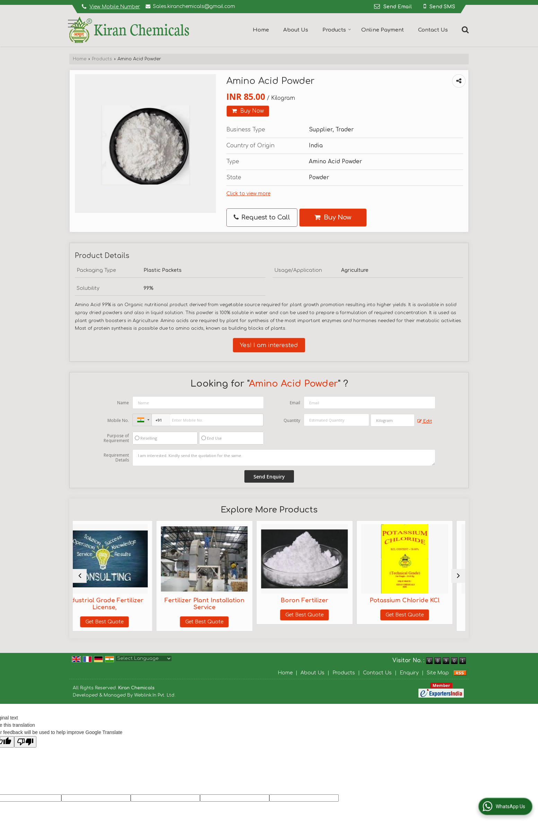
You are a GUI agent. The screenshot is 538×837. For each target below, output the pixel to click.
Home (261, 30)
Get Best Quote (121, 621)
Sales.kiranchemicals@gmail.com (194, 6)
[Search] (464, 29)
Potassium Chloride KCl (417, 600)
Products (336, 30)
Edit (424, 421)
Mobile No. (118, 420)
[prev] (80, 576)
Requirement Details (116, 458)
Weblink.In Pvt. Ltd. (154, 695)
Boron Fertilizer (318, 600)
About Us (295, 30)
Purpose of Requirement (116, 438)
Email (295, 403)
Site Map (438, 672)
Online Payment (382, 30)
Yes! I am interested (269, 345)
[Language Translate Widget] (143, 658)
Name (123, 403)
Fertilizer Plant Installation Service (220, 604)
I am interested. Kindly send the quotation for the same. (283, 457)
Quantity (292, 420)
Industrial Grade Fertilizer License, (120, 604)
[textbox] (393, 420)
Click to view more (248, 193)
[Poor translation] (25, 742)
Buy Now (248, 111)
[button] (114, 6)
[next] (458, 576)
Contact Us (433, 30)
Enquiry (409, 672)
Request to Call (262, 217)
